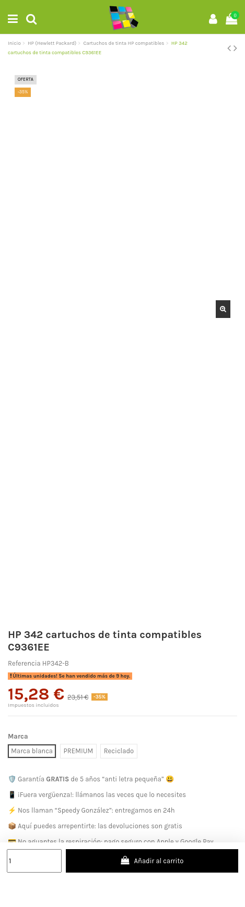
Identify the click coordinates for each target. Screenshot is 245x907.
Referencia (24, 663)
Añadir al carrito (151, 860)
